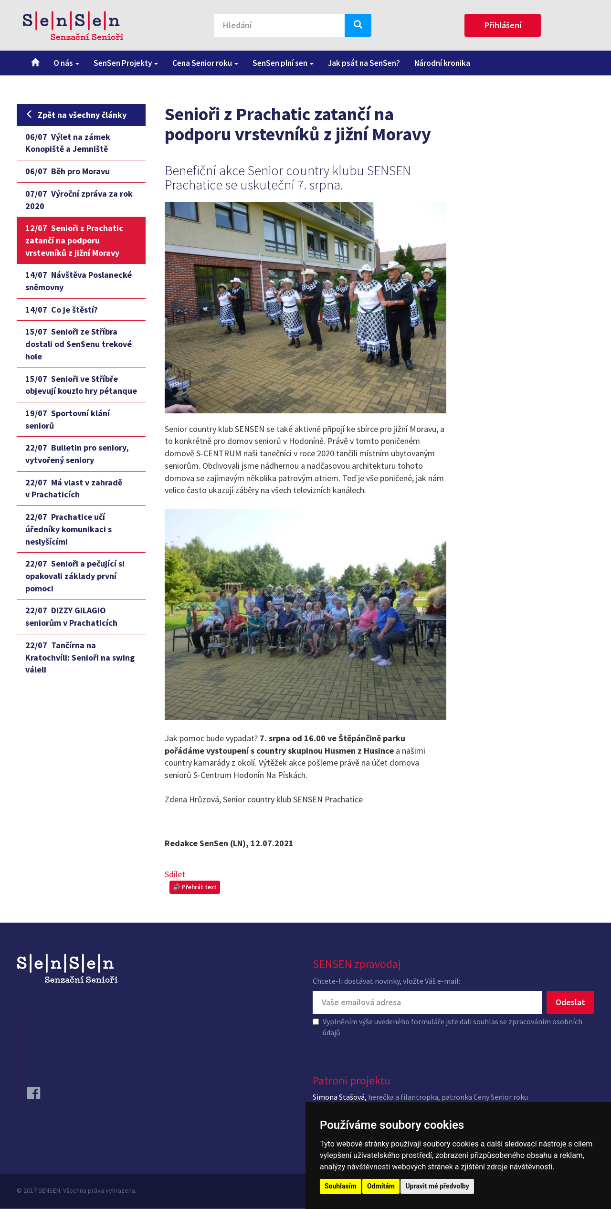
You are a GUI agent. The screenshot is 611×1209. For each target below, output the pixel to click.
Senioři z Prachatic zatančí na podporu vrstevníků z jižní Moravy (74, 240)
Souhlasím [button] (341, 1186)
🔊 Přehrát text (195, 887)
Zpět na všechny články (75, 114)
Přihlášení (503, 25)
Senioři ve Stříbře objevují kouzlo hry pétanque (81, 385)
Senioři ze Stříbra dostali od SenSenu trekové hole (78, 343)
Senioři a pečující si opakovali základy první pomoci (75, 575)
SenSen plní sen (283, 63)
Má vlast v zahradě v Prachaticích (73, 488)
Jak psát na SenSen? (364, 63)
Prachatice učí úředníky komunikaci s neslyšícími (68, 529)
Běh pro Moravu (67, 171)
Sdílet (175, 874)
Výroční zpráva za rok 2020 (79, 199)
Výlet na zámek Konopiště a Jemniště (67, 143)
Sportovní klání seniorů (67, 419)
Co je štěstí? (61, 309)
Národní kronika (442, 63)
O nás (66, 63)
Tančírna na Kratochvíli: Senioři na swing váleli (80, 657)
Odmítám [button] (381, 1186)
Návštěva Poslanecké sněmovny (78, 281)
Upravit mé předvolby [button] (437, 1186)
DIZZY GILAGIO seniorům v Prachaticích (71, 616)
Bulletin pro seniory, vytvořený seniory (77, 453)
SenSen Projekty (126, 63)
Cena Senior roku (205, 63)
